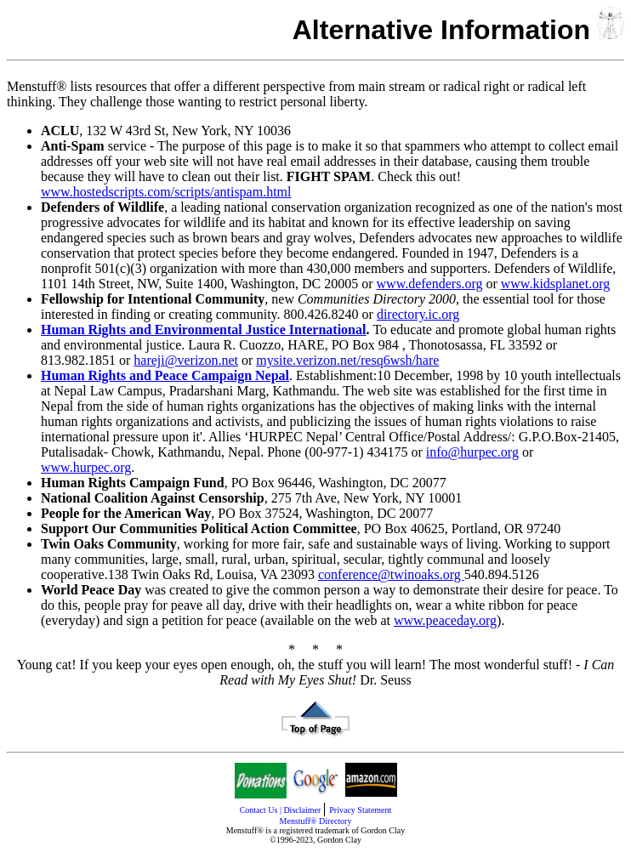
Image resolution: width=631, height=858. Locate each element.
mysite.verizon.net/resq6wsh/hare (347, 360)
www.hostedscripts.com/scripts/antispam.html (166, 192)
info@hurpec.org (472, 452)
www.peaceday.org (445, 620)
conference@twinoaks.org (391, 574)
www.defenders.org (430, 283)
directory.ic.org (418, 314)
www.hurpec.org (86, 467)
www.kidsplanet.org (555, 283)
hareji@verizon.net (186, 360)
